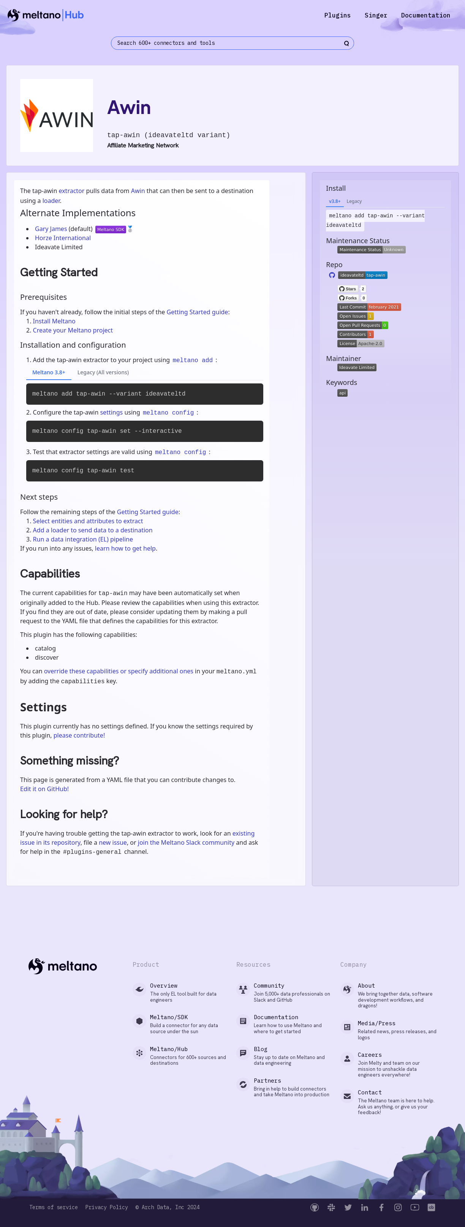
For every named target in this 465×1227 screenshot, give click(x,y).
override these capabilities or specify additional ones (118, 671)
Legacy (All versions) (103, 372)
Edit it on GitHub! (44, 789)
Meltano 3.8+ (48, 372)
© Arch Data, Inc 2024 (167, 1207)
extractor (71, 191)
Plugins (337, 15)
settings (111, 412)
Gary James (52, 229)
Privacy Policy (106, 1207)
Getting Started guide (197, 312)
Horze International (63, 238)
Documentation (426, 15)
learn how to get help (125, 548)
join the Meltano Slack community (186, 842)
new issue (113, 842)
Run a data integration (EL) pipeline (83, 539)
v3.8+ (334, 201)
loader (51, 200)
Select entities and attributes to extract (88, 521)
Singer (376, 15)
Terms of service (53, 1207)
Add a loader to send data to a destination (93, 530)
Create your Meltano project (73, 330)
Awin (138, 191)
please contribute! (79, 735)
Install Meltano (54, 321)
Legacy (354, 201)
